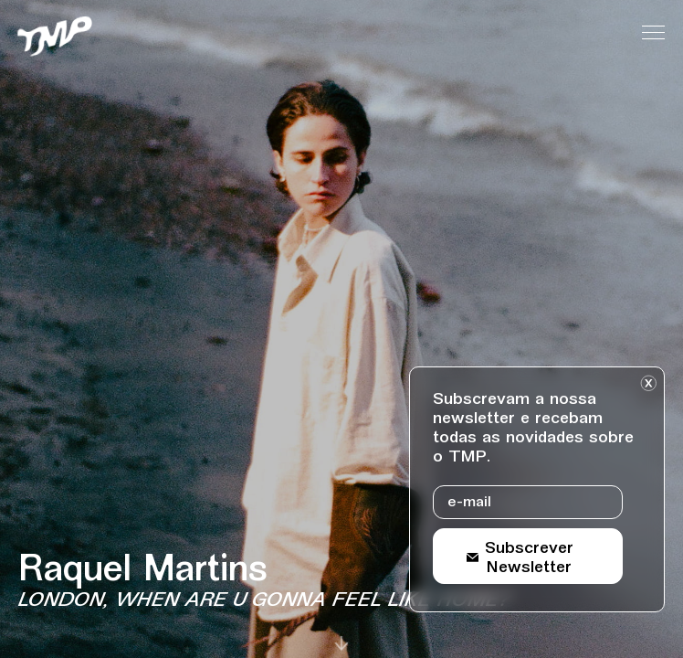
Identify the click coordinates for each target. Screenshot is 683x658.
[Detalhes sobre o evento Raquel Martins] (291, 583)
